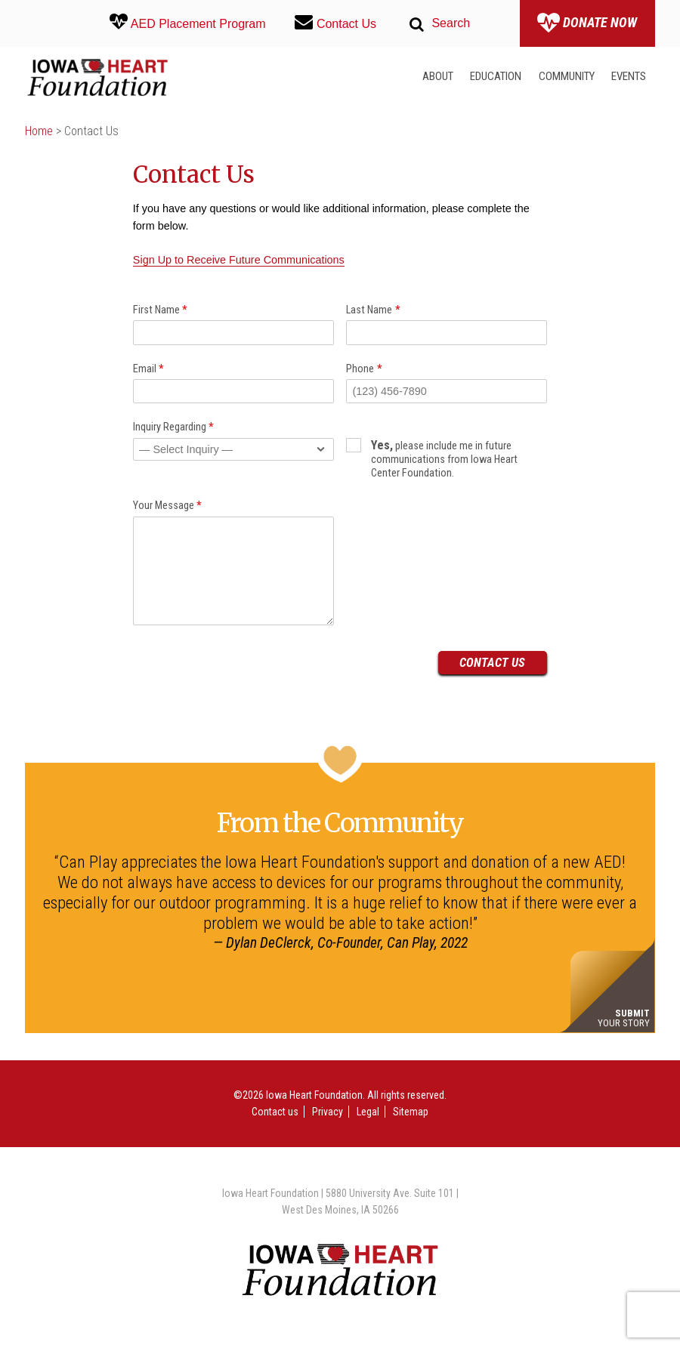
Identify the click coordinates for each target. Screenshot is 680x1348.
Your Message (167, 505)
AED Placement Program (187, 22)
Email (149, 368)
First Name (160, 310)
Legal (368, 1112)
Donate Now (587, 23)
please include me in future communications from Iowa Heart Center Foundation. (431, 459)
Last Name (373, 310)
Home (39, 131)
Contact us (275, 1112)
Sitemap (410, 1112)
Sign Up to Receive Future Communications (239, 260)
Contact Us (335, 22)
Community (567, 76)
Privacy (327, 1112)
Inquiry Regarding (174, 427)
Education (495, 76)
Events (628, 76)
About (437, 76)
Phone (364, 368)
